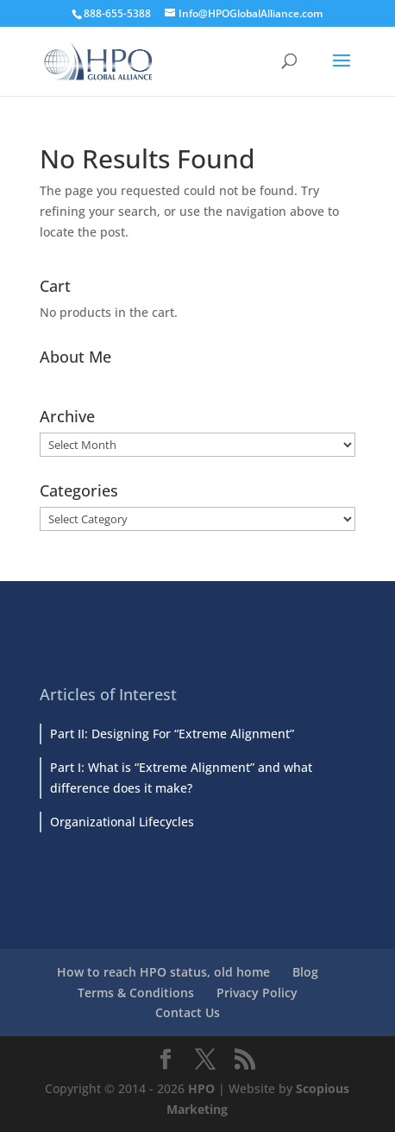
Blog (305, 972)
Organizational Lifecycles (122, 821)
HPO (201, 1088)
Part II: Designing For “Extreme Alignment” (172, 733)
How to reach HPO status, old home (163, 972)
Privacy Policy (257, 992)
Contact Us (187, 1012)
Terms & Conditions (136, 992)
